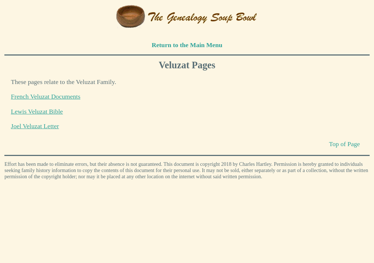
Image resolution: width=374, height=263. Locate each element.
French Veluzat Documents (45, 96)
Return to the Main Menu (187, 45)
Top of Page (344, 144)
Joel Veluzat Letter (35, 126)
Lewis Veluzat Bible (37, 111)
